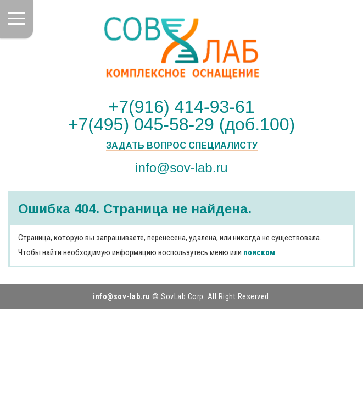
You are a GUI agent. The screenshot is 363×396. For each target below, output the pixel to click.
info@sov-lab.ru (181, 167)
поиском (259, 252)
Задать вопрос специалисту (182, 145)
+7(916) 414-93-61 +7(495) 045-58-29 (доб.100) (181, 115)
